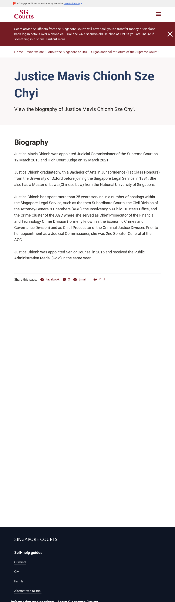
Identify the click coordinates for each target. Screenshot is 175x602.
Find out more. (56, 39)
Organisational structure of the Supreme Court (124, 52)
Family (19, 581)
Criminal (20, 562)
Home (18, 52)
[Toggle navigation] (158, 14)
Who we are (35, 52)
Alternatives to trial (27, 591)
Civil (17, 572)
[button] (73, 3)
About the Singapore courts (67, 52)
